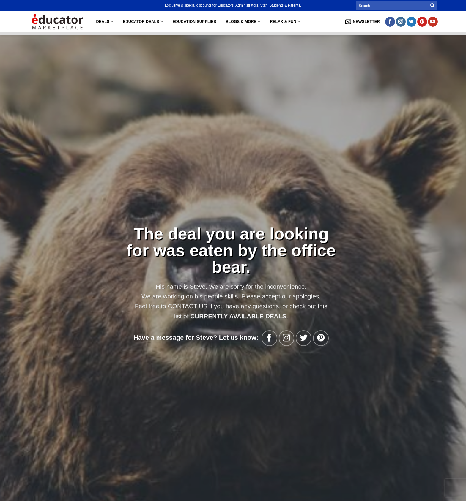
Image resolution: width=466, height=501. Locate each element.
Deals (104, 21)
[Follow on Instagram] (401, 22)
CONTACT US (186, 306)
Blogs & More (243, 21)
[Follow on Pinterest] (422, 22)
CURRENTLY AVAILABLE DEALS (237, 315)
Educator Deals (143, 21)
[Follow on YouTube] (433, 22)
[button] (362, 21)
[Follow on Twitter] (411, 22)
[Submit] (432, 5)
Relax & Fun (285, 21)
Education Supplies (194, 21)
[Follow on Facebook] (390, 22)
